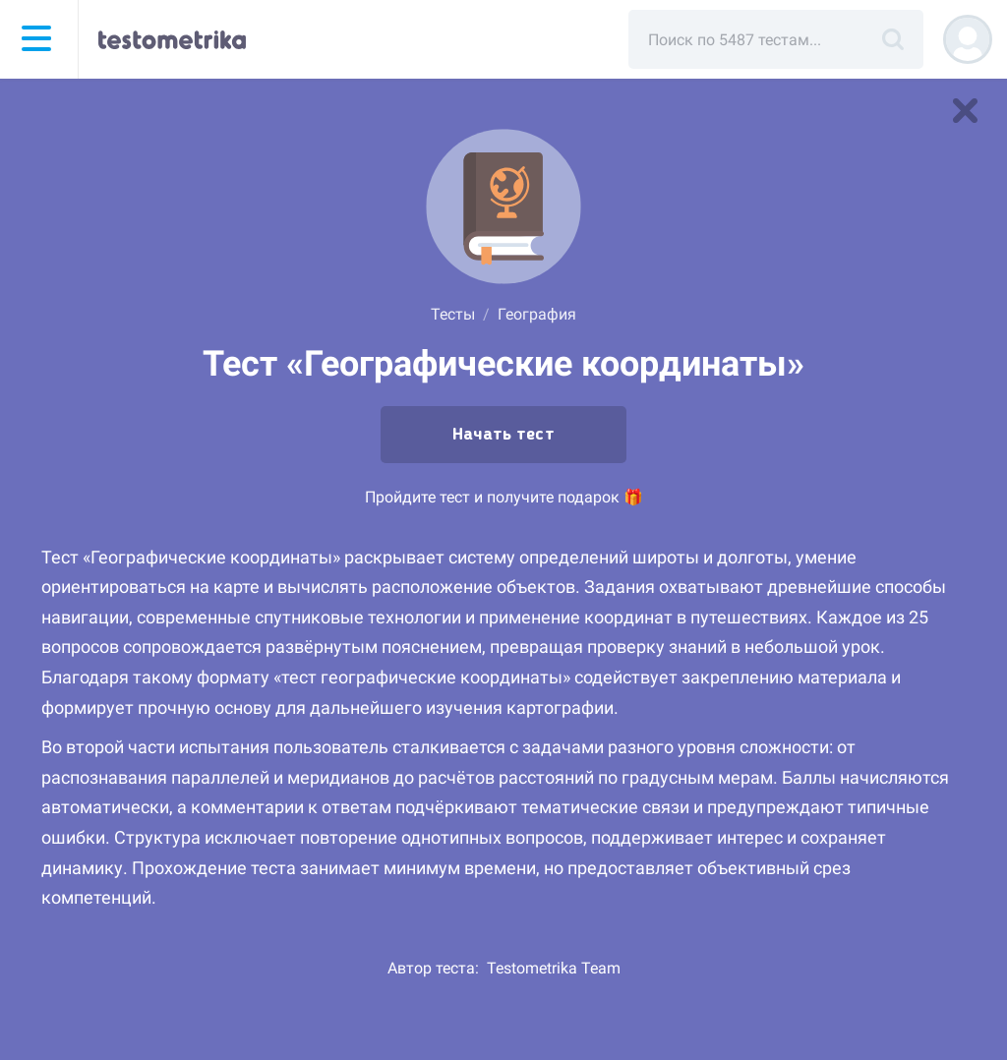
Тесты (453, 314)
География (537, 314)
